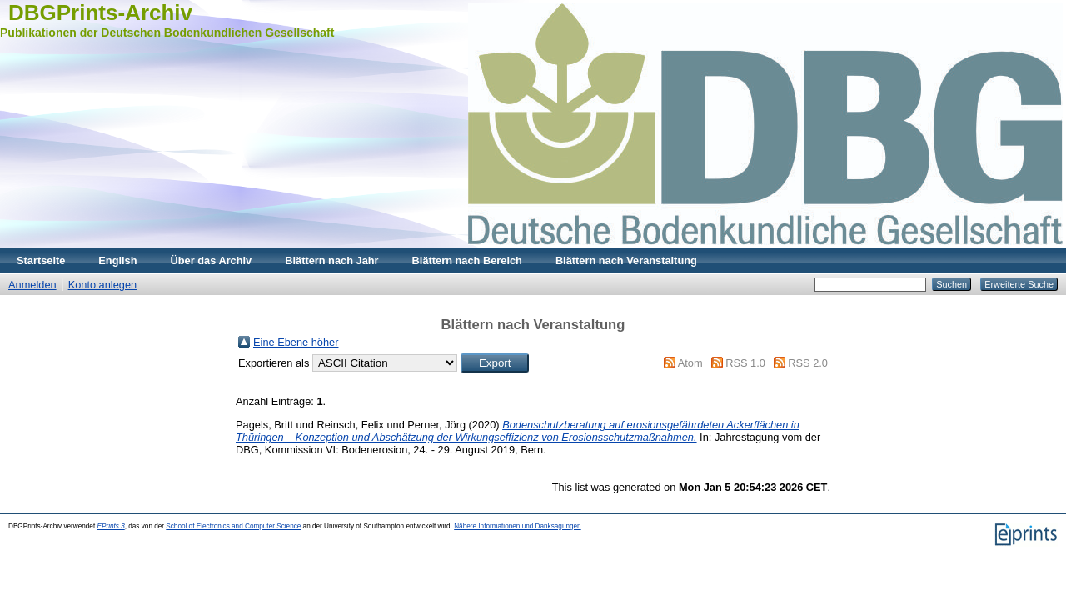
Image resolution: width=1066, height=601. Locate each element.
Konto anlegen (102, 284)
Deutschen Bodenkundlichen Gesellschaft (217, 32)
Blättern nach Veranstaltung (626, 260)
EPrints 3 (110, 526)
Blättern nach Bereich (467, 260)
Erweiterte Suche (1019, 284)
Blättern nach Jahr (331, 260)
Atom (690, 363)
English (117, 260)
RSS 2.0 (808, 363)
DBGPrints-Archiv (100, 12)
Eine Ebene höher (295, 342)
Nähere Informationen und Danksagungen (517, 526)
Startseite (41, 260)
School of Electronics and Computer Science (233, 526)
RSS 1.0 (745, 363)
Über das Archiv (211, 260)
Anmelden (32, 284)
